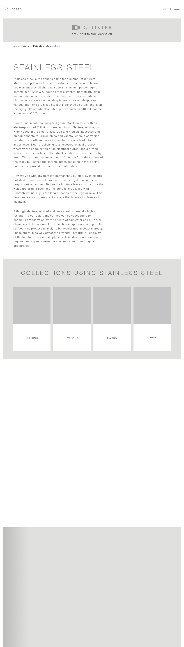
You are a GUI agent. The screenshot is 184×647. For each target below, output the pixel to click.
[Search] (22, 9)
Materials (37, 45)
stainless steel (53, 46)
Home (14, 45)
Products (24, 46)
